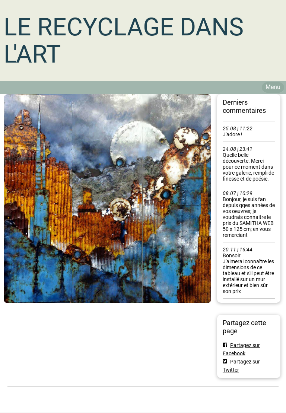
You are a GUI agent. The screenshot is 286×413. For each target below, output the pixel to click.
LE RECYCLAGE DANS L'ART (124, 41)
